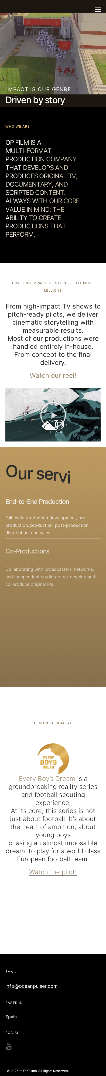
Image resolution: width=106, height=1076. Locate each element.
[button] (53, 415)
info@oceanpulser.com (31, 986)
